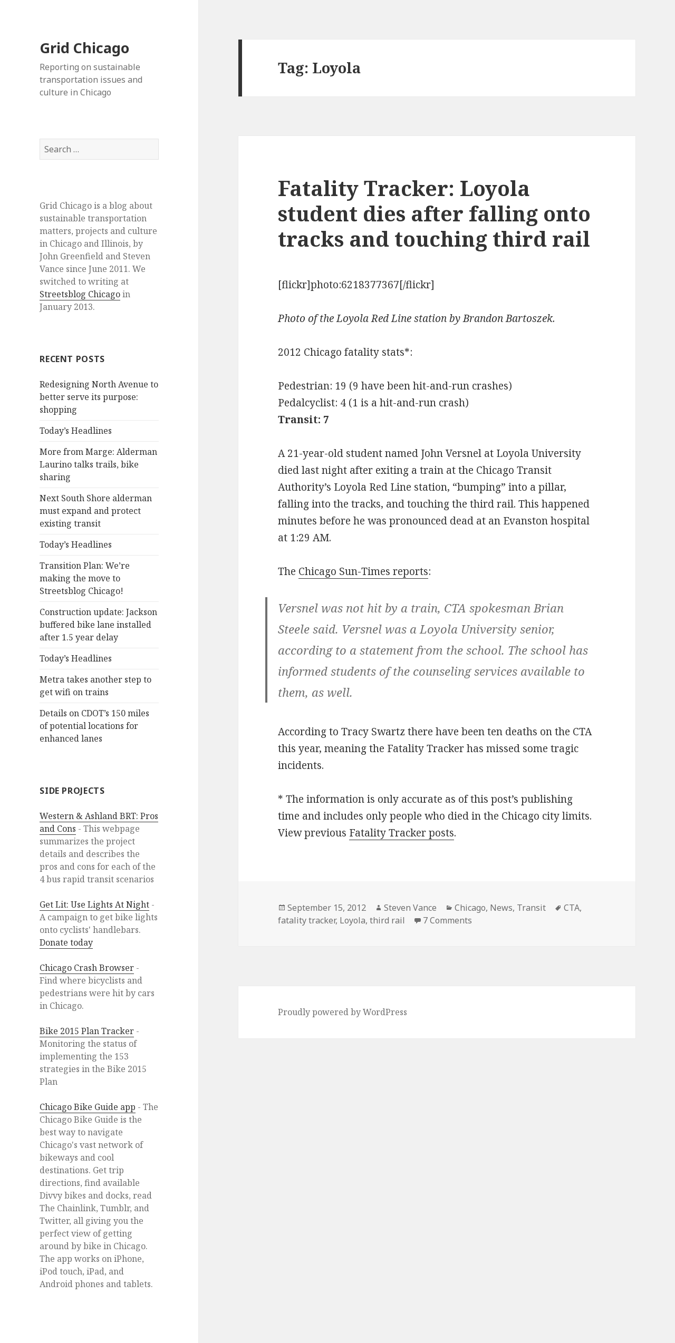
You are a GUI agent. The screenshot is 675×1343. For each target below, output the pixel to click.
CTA (572, 907)
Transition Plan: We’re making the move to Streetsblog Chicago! (85, 578)
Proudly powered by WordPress (342, 1012)
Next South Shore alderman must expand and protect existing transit (96, 510)
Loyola (352, 920)
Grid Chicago (84, 47)
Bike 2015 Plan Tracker (87, 1031)
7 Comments (447, 920)
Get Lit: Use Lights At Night (94, 904)
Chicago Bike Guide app (88, 1107)
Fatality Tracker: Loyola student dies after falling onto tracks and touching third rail (434, 213)
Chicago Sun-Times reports (363, 571)
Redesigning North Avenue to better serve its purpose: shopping (99, 396)
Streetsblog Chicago (80, 294)
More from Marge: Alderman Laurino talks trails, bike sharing (98, 464)
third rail (387, 920)
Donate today (66, 942)
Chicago (470, 907)
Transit (531, 907)
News (501, 907)
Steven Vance (410, 907)
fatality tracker (306, 920)
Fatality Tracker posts (401, 833)
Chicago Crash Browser (87, 968)
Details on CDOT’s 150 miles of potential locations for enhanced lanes (94, 725)
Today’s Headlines (76, 430)
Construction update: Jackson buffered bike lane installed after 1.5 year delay (98, 624)
